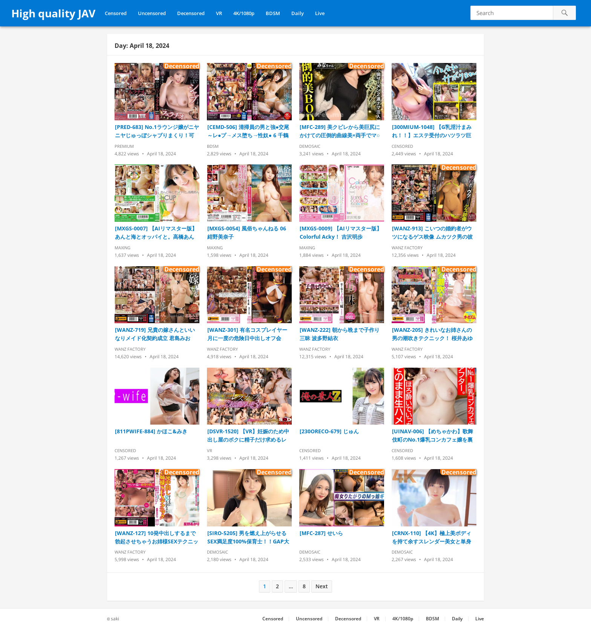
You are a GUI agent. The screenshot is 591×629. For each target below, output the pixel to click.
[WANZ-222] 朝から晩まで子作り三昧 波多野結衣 (340, 334)
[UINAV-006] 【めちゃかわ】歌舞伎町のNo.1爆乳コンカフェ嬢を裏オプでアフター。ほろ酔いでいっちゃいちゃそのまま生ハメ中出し (432, 436)
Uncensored (152, 13)
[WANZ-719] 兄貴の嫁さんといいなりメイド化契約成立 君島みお (155, 334)
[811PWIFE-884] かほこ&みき (151, 431)
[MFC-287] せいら (321, 533)
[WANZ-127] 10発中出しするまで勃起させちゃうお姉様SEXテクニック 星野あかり (156, 537)
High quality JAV (53, 13)
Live (320, 13)
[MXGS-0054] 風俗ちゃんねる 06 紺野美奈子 (246, 232)
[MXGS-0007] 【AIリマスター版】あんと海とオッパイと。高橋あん (156, 232)
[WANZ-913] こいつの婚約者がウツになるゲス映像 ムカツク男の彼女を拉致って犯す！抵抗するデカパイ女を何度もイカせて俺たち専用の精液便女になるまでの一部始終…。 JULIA (432, 233)
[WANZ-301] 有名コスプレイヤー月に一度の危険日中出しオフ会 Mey (247, 334)
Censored (116, 13)
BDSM (273, 13)
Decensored (191, 13)
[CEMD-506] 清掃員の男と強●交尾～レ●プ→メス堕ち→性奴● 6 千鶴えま (248, 131)
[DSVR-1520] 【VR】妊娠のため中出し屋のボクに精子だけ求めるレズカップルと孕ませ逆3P (248, 436)
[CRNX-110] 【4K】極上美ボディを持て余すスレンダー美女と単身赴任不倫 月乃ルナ (431, 537)
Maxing (122, 247)
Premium (124, 146)
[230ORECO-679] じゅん (329, 431)
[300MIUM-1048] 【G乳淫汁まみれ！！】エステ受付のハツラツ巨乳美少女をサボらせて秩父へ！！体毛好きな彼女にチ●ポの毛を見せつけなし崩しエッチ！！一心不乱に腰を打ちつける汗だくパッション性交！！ (433, 131)
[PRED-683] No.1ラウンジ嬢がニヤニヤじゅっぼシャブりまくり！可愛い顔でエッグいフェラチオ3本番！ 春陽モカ (157, 131)
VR (219, 13)
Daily (297, 13)
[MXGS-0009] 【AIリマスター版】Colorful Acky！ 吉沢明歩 (341, 232)
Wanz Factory (407, 247)
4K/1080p (243, 13)
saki (115, 618)
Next (321, 586)
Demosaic (309, 146)
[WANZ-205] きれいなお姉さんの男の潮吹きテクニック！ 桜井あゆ (432, 334)
